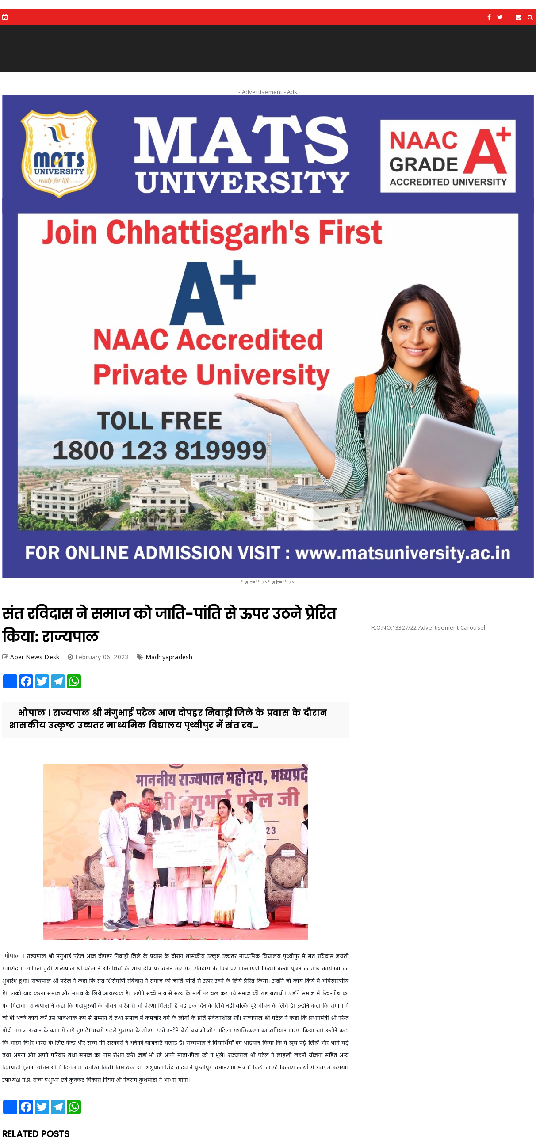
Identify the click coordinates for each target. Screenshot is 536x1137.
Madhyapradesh (169, 657)
